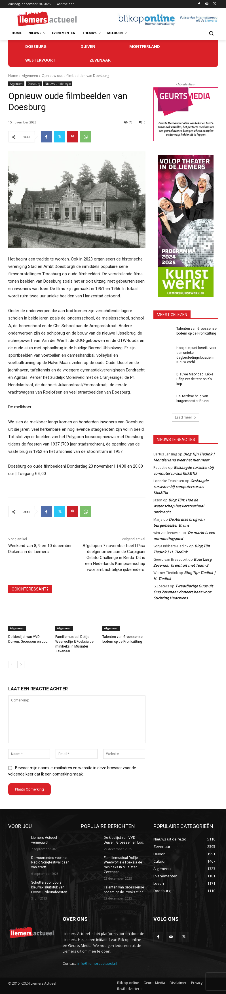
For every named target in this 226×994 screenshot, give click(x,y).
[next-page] (20, 664)
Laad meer (185, 417)
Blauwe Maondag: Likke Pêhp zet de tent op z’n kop (194, 379)
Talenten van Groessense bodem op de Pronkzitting (124, 889)
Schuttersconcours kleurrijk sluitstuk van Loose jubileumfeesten (49, 887)
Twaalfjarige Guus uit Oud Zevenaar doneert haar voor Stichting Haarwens (183, 591)
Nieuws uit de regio (57, 83)
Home (13, 75)
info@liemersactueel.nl (97, 963)
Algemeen (30, 75)
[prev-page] (11, 664)
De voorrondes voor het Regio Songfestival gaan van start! (50, 862)
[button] (211, 33)
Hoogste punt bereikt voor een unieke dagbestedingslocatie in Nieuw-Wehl (196, 355)
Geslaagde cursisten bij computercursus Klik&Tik (180, 486)
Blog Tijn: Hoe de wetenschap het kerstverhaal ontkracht (178, 505)
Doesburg (34, 83)
